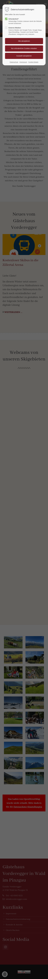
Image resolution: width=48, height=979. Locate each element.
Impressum (23, 62)
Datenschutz (14, 62)
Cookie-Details (33, 62)
